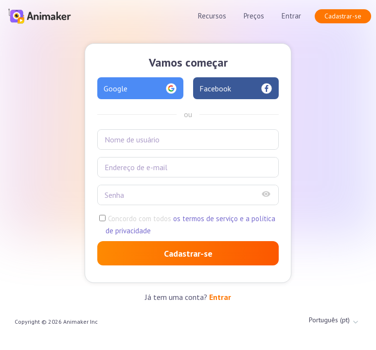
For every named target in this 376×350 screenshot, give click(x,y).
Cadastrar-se (342, 16)
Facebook (236, 88)
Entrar (291, 15)
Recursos (212, 15)
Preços (254, 15)
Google (140, 88)
